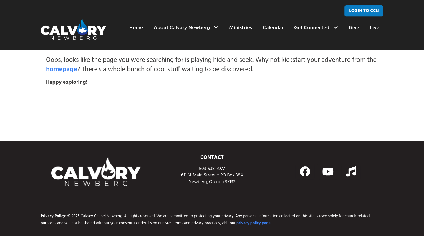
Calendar (273, 28)
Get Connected (316, 28)
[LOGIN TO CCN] (363, 10)
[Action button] (305, 171)
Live (374, 28)
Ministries (240, 28)
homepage (61, 69)
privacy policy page (253, 223)
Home (136, 28)
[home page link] (73, 29)
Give (354, 28)
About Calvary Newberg (186, 28)
